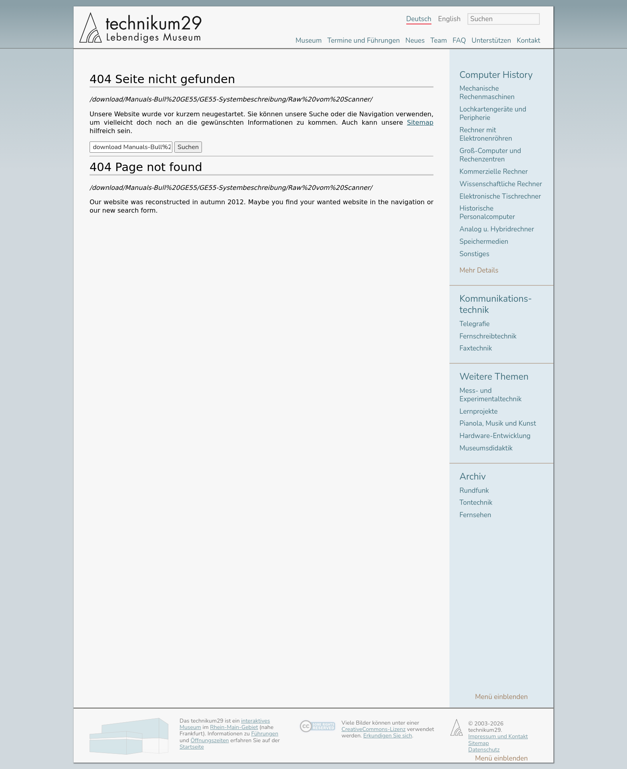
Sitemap (420, 122)
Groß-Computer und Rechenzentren (490, 155)
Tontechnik (476, 502)
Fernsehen (475, 515)
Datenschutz (483, 749)
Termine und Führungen (363, 40)
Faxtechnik (475, 348)
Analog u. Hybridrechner (496, 229)
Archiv (472, 476)
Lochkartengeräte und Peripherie (492, 113)
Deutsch (418, 19)
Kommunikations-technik (495, 304)
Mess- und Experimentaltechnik (490, 395)
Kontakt (528, 40)
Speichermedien (483, 241)
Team (438, 40)
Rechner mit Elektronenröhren (485, 134)
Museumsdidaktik (486, 448)
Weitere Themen (494, 377)
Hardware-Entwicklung (495, 435)
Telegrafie (474, 324)
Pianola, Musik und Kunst (497, 423)
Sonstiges (474, 254)
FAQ (459, 40)
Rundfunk (474, 490)
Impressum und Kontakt (498, 736)
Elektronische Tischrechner (500, 196)
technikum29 (140, 27)
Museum (308, 40)
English (449, 19)
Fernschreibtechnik (488, 336)
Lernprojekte (478, 411)
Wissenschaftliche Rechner (500, 184)
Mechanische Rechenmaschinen (487, 93)
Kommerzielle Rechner (493, 171)
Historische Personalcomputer (487, 212)
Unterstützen (491, 40)
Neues (415, 40)
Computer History (496, 75)
